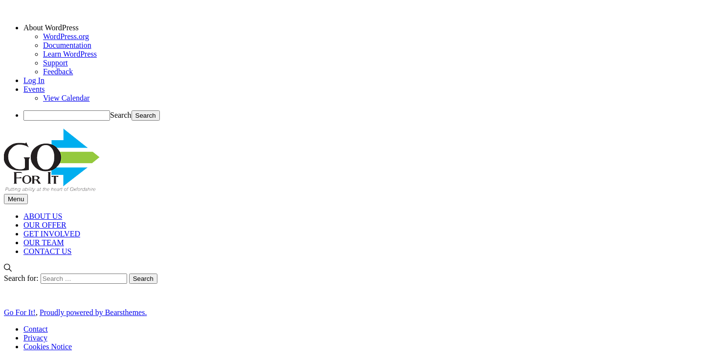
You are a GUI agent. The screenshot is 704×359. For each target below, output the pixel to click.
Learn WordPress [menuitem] (70, 54)
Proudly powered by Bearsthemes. (93, 312)
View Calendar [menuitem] (66, 98)
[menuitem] (361, 27)
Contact (35, 329)
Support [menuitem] (55, 63)
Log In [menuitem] (33, 80)
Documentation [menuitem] (67, 45)
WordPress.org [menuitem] (66, 36)
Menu (16, 199)
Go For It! (20, 312)
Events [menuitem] (34, 89)
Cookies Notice (47, 346)
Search (121, 115)
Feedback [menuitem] (58, 71)
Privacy (35, 338)
